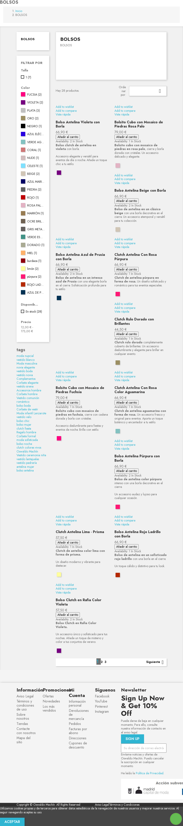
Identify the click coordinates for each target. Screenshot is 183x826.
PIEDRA (34, 190)
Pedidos (75, 723)
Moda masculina (27, 363)
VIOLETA (35, 103)
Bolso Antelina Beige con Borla (140, 190)
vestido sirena (25, 386)
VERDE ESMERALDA (36, 237)
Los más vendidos (49, 708)
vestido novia (25, 375)
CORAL (34, 150)
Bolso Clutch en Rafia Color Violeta (78, 602)
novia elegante (26, 367)
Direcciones (77, 738)
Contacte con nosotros (26, 730)
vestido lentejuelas (28, 459)
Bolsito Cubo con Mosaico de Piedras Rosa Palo (138, 124)
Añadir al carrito (67, 137)
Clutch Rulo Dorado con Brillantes (134, 321)
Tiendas (22, 723)
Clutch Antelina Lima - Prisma (80, 531)
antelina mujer (25, 467)
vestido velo (24, 417)
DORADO (35, 245)
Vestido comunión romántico (28, 400)
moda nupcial (25, 356)
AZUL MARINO (36, 182)
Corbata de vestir (27, 409)
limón (33, 269)
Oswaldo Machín (27, 451)
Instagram (102, 711)
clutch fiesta (24, 428)
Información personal (77, 703)
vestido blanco (26, 360)
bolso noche (24, 444)
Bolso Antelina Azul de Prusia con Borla (80, 257)
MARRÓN (35, 213)
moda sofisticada (27, 440)
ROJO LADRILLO (36, 285)
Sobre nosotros (23, 716)
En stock (34, 312)
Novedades (51, 701)
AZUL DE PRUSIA (36, 293)
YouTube (101, 701)
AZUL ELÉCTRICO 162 (36, 134)
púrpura (34, 277)
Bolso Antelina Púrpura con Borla (137, 458)
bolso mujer (24, 424)
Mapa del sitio (23, 740)
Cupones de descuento (78, 745)
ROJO (33, 198)
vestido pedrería (27, 463)
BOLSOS (28, 39)
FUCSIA (34, 95)
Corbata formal (26, 436)
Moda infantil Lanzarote (31, 413)
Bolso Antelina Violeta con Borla (78, 124)
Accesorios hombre (29, 390)
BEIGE (33, 174)
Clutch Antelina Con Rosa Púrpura (135, 257)
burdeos (34, 261)
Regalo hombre (26, 432)
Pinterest (101, 706)
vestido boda (25, 371)
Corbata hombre (27, 394)
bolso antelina (25, 470)
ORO (33, 118)
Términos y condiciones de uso (25, 705)
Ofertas (48, 696)
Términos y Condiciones (124, 804)
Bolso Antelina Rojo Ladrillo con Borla (137, 534)
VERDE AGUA (36, 142)
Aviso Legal (25, 696)
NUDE (33, 158)
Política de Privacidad (149, 773)
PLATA (33, 111)
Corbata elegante (27, 382)
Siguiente (155, 662)
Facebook (102, 696)
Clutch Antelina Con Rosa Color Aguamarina (135, 390)
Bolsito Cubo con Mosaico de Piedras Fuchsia (80, 390)
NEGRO (34, 126)
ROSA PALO (36, 206)
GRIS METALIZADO (36, 229)
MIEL (32, 253)
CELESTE (35, 166)
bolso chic (23, 421)
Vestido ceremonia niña (31, 455)
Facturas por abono (78, 731)
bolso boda (24, 405)
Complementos (26, 379)
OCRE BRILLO (36, 222)
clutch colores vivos (29, 447)
